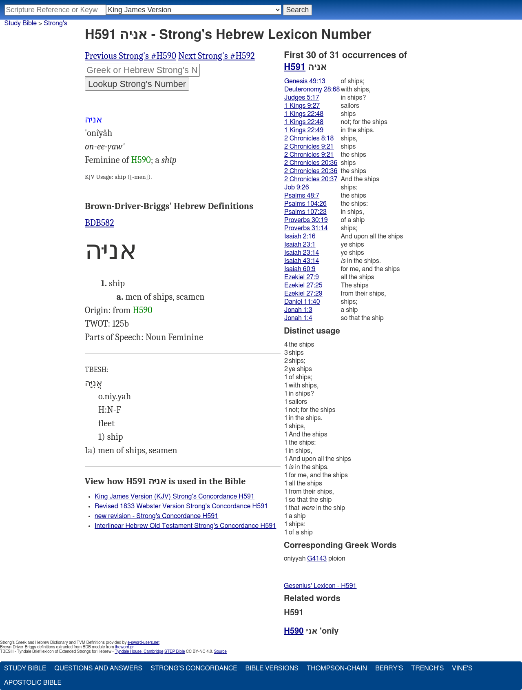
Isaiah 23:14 (301, 252)
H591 (294, 66)
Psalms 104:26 (305, 203)
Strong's (55, 23)
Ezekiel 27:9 (301, 277)
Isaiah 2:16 (300, 236)
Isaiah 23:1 (300, 244)
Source (220, 652)
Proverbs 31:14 (306, 228)
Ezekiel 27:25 (303, 285)
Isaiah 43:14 (301, 261)
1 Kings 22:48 (303, 114)
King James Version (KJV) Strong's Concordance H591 (174, 496)
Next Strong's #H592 (216, 56)
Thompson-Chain (337, 668)
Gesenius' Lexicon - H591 (320, 586)
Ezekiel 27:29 (303, 293)
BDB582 (99, 223)
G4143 (317, 558)
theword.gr (124, 647)
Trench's (427, 668)
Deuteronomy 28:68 (312, 89)
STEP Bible (174, 652)
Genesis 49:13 (304, 81)
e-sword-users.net (143, 643)
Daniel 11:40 (302, 301)
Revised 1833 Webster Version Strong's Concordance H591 (181, 506)
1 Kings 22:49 (303, 130)
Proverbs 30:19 (306, 220)
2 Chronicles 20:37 (310, 179)
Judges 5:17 (301, 97)
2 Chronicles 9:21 (309, 146)
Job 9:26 (296, 187)
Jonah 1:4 (298, 318)
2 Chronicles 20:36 (310, 163)
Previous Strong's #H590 (130, 56)
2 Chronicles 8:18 (309, 138)
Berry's (389, 668)
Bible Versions (272, 668)
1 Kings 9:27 (302, 105)
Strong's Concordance (193, 668)
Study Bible (20, 23)
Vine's (462, 668)
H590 (140, 160)
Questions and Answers (98, 668)
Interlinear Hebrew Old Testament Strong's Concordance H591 (185, 526)
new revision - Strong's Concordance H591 (156, 516)
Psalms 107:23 (305, 212)
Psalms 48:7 (301, 195)
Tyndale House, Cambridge (139, 652)
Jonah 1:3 (298, 310)
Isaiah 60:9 (300, 269)
